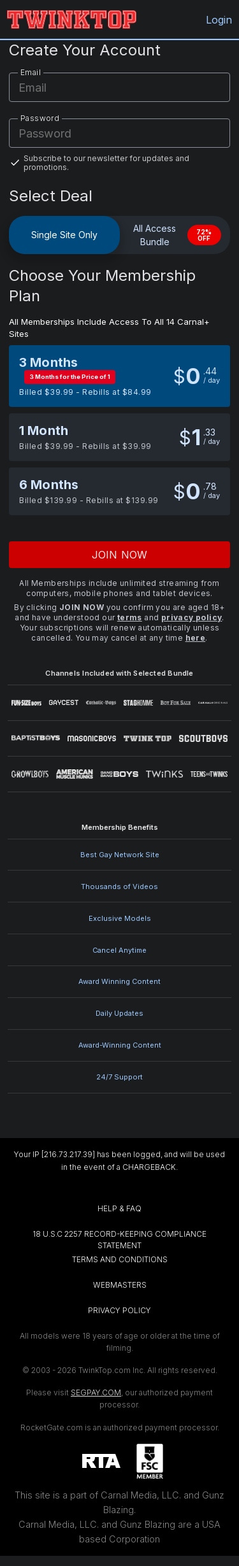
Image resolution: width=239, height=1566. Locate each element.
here (195, 638)
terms (129, 617)
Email (30, 72)
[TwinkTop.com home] (71, 19)
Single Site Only (64, 234)
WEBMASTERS (120, 1285)
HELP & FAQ (119, 1208)
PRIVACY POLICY (119, 1310)
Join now (119, 554)
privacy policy (191, 617)
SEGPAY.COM (96, 1392)
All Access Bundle (177, 235)
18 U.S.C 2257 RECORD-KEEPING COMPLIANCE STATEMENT (120, 1239)
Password (39, 118)
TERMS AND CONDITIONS (120, 1259)
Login (218, 19)
